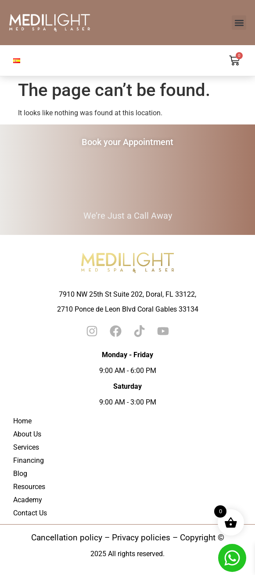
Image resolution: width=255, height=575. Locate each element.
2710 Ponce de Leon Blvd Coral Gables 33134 (127, 309)
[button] (239, 22)
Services (26, 447)
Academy (27, 500)
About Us (27, 434)
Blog (20, 473)
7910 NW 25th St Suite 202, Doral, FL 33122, (127, 294)
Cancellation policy (66, 537)
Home (22, 421)
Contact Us (30, 513)
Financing (28, 460)
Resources (29, 487)
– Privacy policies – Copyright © (163, 537)
